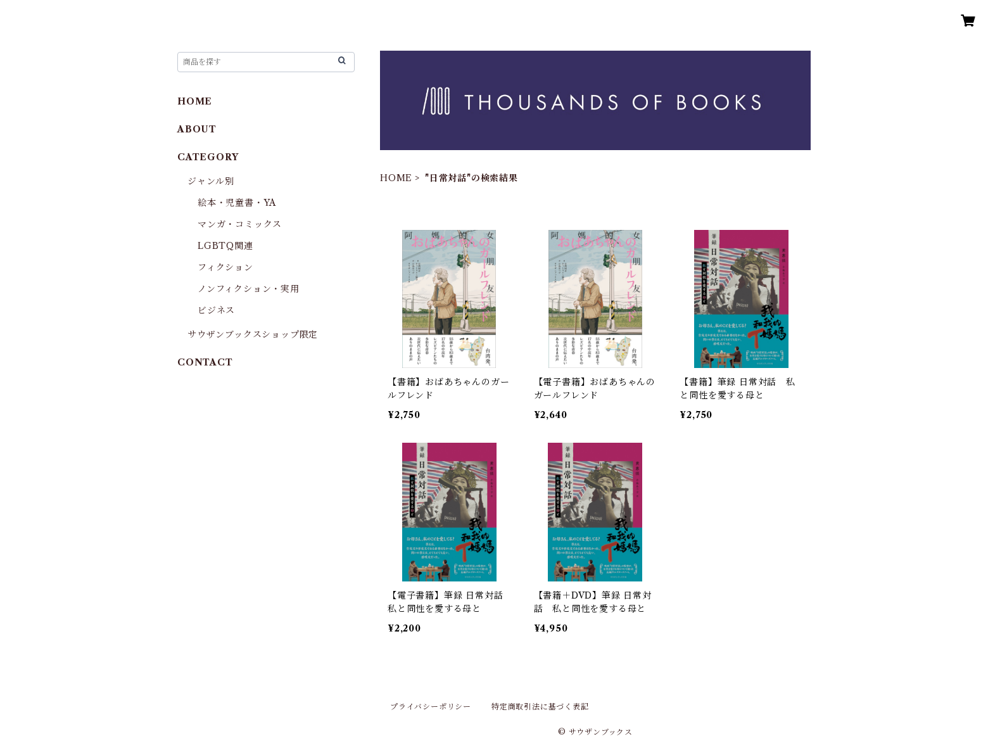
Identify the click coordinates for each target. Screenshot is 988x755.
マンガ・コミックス (240, 224)
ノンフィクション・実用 (249, 289)
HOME (396, 178)
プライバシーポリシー (430, 706)
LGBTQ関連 (225, 245)
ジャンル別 (210, 181)
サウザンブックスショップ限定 (252, 334)
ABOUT (197, 129)
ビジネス (216, 310)
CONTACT (205, 362)
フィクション (225, 267)
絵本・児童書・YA (237, 202)
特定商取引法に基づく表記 (540, 706)
